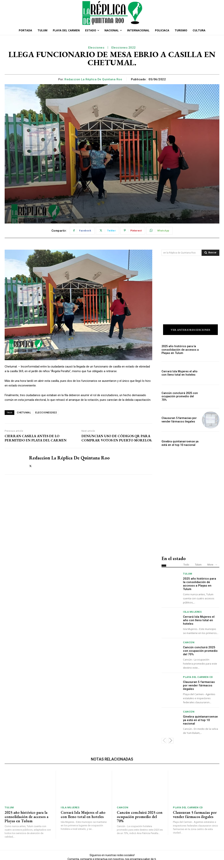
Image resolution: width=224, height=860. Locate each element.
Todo (186, 538)
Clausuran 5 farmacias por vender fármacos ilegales (178, 393)
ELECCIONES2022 (46, 412)
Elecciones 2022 (123, 47)
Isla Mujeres (192, 585)
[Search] (210, 253)
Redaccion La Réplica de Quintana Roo (93, 79)
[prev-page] (164, 714)
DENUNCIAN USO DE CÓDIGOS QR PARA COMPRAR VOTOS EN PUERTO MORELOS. (116, 438)
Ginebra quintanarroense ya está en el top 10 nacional (179, 416)
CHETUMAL (24, 412)
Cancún (188, 616)
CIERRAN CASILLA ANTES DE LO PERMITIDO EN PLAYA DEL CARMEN (36, 438)
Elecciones (96, 47)
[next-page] (171, 714)
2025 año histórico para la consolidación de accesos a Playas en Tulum (180, 323)
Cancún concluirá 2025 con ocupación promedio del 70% (180, 370)
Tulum (198, 538)
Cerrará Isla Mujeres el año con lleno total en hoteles (179, 346)
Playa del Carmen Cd (198, 650)
